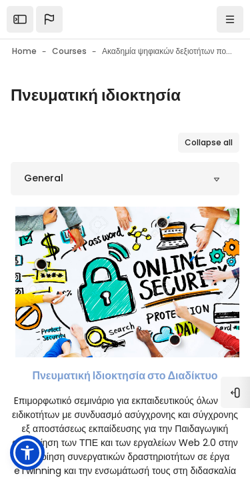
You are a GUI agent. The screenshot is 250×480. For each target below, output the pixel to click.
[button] (49, 19)
